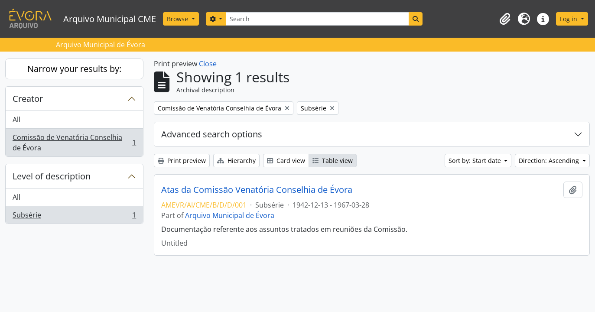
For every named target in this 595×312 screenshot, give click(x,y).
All (16, 119)
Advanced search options (211, 134)
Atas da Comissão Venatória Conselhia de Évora (256, 190)
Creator (28, 98)
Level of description (52, 176)
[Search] (317, 19)
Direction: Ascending (550, 160)
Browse (178, 19)
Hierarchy (236, 160)
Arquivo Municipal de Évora (229, 215)
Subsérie (74, 217)
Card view (286, 160)
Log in (569, 19)
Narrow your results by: (74, 69)
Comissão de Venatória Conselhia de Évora (74, 143)
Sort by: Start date (476, 160)
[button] (504, 19)
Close (208, 63)
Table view (332, 160)
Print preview (182, 160)
